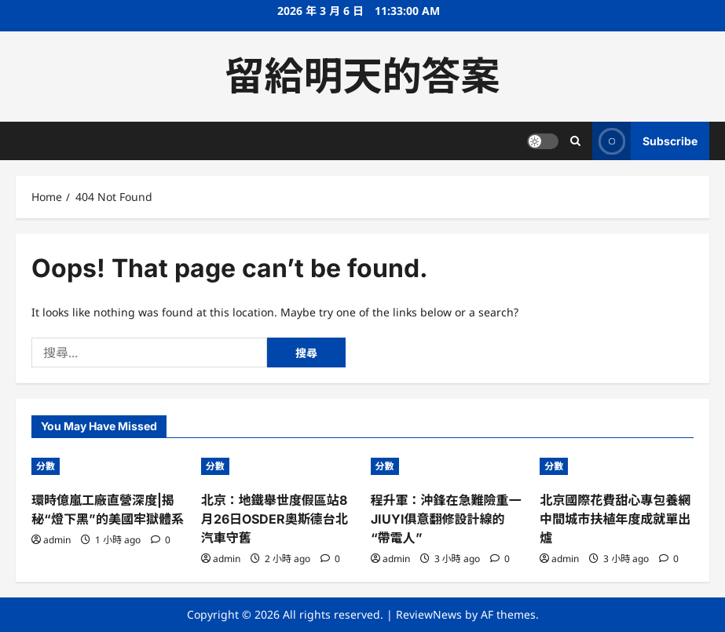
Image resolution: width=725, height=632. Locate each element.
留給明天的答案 (362, 76)
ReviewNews (429, 614)
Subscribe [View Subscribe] (645, 141)
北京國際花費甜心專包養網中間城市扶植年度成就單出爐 (615, 519)
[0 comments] (160, 539)
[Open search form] (575, 141)
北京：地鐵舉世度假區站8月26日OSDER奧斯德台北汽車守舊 (274, 519)
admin (57, 539)
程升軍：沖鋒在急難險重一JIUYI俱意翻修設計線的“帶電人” (446, 519)
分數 (45, 466)
